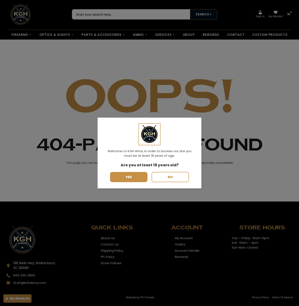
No (170, 177)
